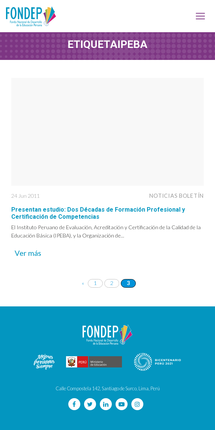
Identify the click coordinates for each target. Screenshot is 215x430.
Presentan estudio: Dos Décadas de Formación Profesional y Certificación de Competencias (98, 213)
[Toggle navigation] (200, 16)
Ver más (28, 252)
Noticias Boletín (176, 196)
